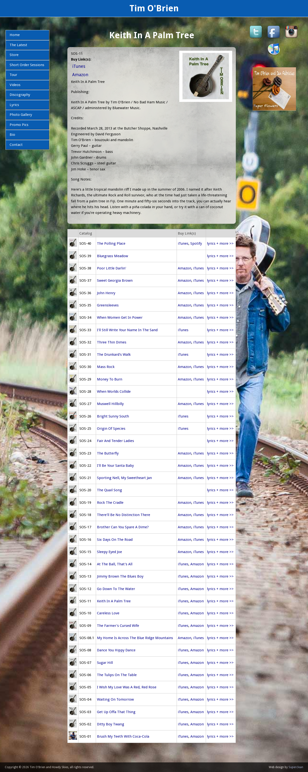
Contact (16, 145)
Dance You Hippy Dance (116, 650)
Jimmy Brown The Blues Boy (120, 576)
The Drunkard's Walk (114, 354)
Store (14, 55)
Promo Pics (19, 125)
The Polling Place (111, 243)
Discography (20, 95)
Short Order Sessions (27, 65)
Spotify (196, 243)
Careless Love (108, 613)
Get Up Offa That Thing (116, 712)
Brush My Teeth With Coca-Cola (123, 736)
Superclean (296, 767)
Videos (15, 85)
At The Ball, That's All (114, 564)
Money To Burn (109, 379)
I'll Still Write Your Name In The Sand (127, 330)
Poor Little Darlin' (111, 268)
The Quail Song (109, 490)
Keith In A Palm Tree (114, 601)
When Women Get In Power (119, 317)
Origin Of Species (111, 428)
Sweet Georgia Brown (115, 280)
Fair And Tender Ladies (115, 441)
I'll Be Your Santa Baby (115, 465)
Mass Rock (106, 367)
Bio (12, 134)
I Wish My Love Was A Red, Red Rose (126, 687)
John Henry (106, 293)
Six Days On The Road (115, 539)
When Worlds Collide (114, 391)
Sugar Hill (105, 662)
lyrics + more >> (220, 243)
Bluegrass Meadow (112, 256)
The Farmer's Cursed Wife (118, 625)
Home (15, 35)
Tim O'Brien (154, 8)
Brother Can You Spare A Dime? (123, 527)
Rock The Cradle (110, 502)
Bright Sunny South (113, 416)
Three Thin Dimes (111, 342)
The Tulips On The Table (117, 675)
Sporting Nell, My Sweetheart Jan (124, 478)
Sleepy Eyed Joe (109, 552)
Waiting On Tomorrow (115, 699)
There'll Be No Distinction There (123, 515)
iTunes (78, 66)
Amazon (80, 74)
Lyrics (14, 105)
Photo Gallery (21, 114)
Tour (13, 75)
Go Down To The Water (116, 589)
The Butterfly (108, 453)
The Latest (18, 45)
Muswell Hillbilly (110, 404)
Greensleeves (108, 305)
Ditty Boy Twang (110, 724)
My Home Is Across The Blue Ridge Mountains (135, 638)
